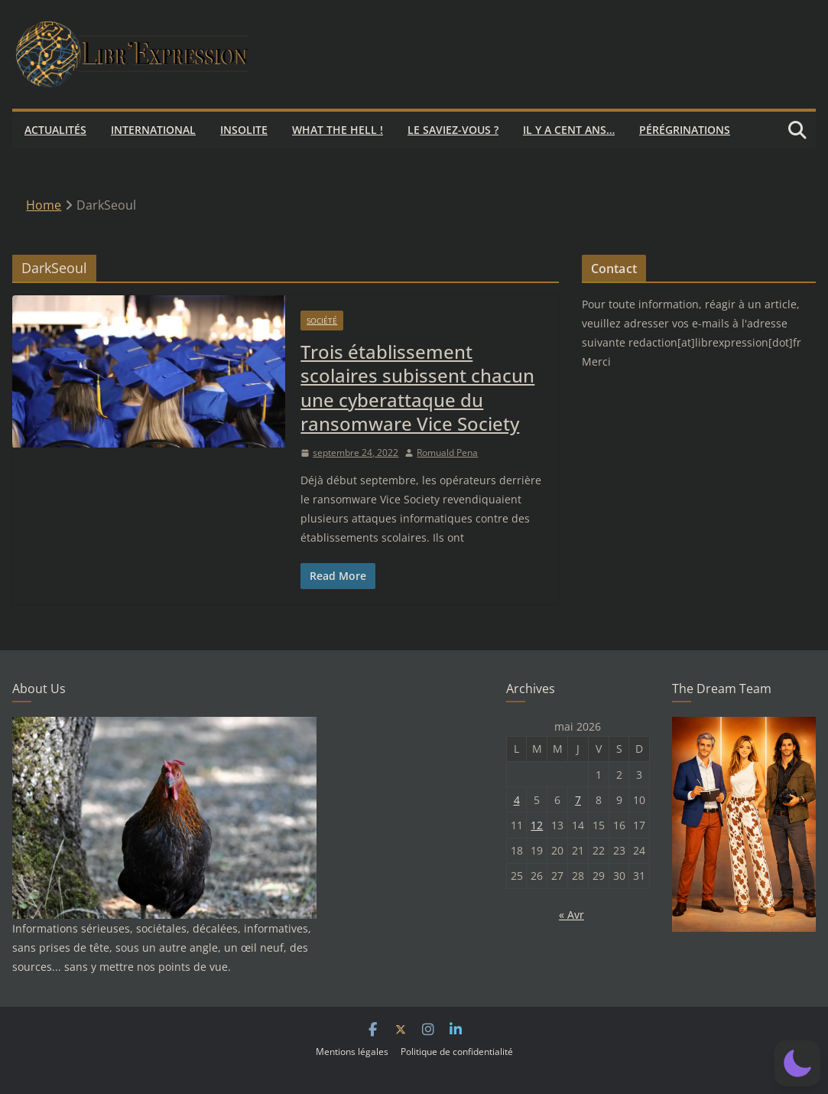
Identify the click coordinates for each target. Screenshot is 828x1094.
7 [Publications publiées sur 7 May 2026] (578, 800)
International (153, 129)
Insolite (244, 129)
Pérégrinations (684, 129)
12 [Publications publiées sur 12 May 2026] (537, 825)
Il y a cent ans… (569, 129)
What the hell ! (337, 129)
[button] (797, 1063)
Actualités (55, 129)
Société (322, 320)
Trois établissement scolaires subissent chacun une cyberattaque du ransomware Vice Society (417, 387)
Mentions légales (352, 1051)
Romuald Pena (447, 452)
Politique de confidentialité (457, 1051)
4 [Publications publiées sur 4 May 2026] (517, 800)
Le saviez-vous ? (453, 129)
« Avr (571, 914)
